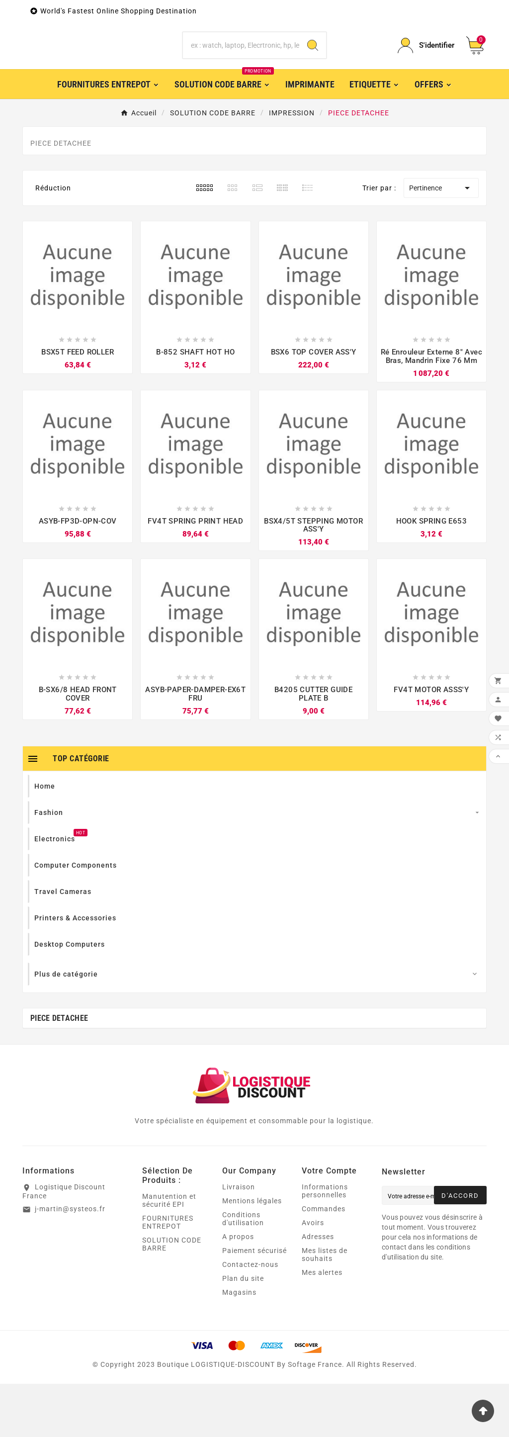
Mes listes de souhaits (324, 1308)
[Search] (312, 57)
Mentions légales (252, 1254)
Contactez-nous (250, 1318)
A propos (238, 1290)
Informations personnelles (325, 1244)
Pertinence (441, 241)
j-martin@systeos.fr (70, 1261)
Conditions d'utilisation (243, 1272)
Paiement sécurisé (254, 1304)
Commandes (323, 1262)
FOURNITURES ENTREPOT (167, 1275)
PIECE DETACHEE (59, 1071)
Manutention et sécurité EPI (169, 1253)
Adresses (318, 1290)
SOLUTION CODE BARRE (171, 1297)
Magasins (239, 1345)
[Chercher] (241, 58)
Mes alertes (322, 1326)
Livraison (238, 1240)
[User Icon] (426, 57)
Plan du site (243, 1332)
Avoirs (313, 1276)
